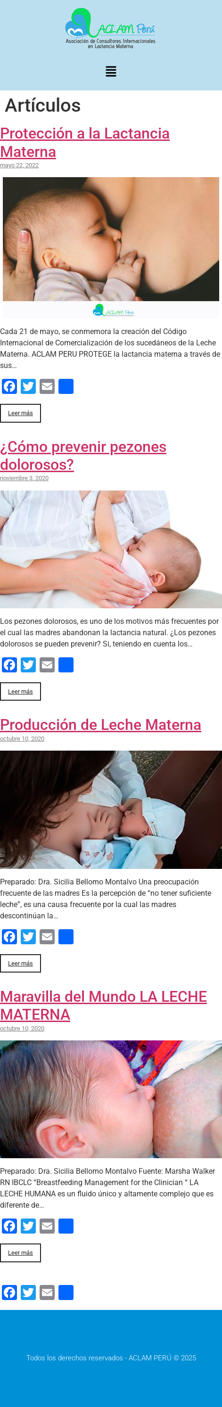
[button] (110, 72)
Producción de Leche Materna (100, 725)
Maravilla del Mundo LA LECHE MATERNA (103, 1005)
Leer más (20, 413)
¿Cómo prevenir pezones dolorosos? (83, 456)
